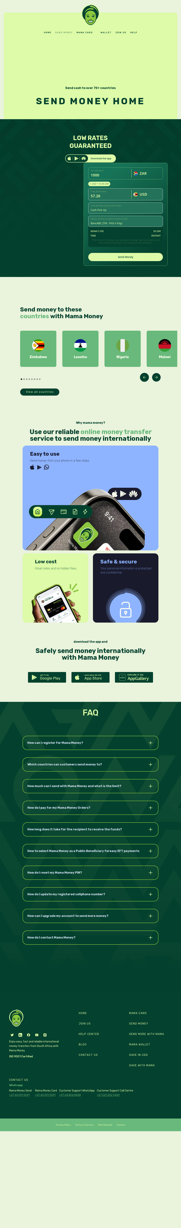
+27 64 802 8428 (70, 1095)
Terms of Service (84, 1125)
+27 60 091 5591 (19, 1095)
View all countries (40, 392)
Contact (121, 1125)
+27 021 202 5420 (108, 1095)
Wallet (106, 32)
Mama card (85, 32)
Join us (120, 32)
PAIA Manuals (105, 1125)
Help (133, 32)
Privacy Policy (63, 1125)
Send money (64, 32)
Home (47, 32)
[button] (144, 377)
